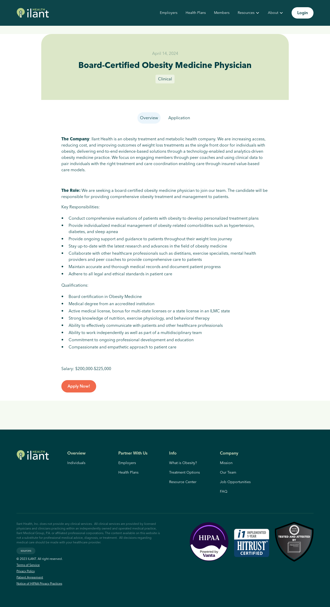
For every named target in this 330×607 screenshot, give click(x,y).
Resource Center (182, 482)
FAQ (223, 492)
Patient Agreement (29, 577)
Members (221, 13)
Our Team (228, 472)
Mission (226, 463)
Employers (168, 13)
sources (26, 550)
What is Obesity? (183, 463)
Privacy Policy (25, 571)
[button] (249, 13)
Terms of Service (28, 565)
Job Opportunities (235, 482)
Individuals (76, 463)
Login (302, 12)
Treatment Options (184, 472)
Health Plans (196, 13)
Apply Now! (79, 386)
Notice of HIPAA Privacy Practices (39, 583)
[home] (32, 13)
